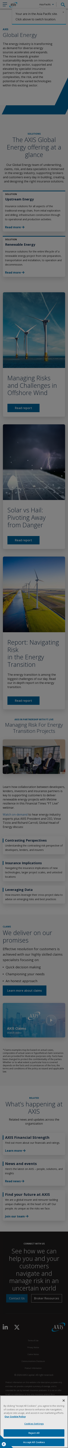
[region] (34, 1421)
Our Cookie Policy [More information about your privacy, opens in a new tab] (15, 1416)
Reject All (34, 1433)
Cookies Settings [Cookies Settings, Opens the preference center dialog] (34, 1423)
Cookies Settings (4, 1444)
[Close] (64, 1401)
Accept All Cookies (34, 1442)
